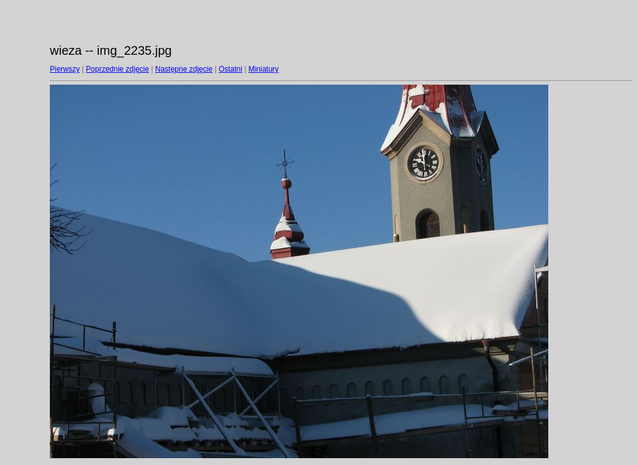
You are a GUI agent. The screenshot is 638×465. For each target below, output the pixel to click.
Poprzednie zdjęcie (117, 69)
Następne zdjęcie (183, 69)
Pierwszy (65, 69)
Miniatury (264, 69)
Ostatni (230, 69)
